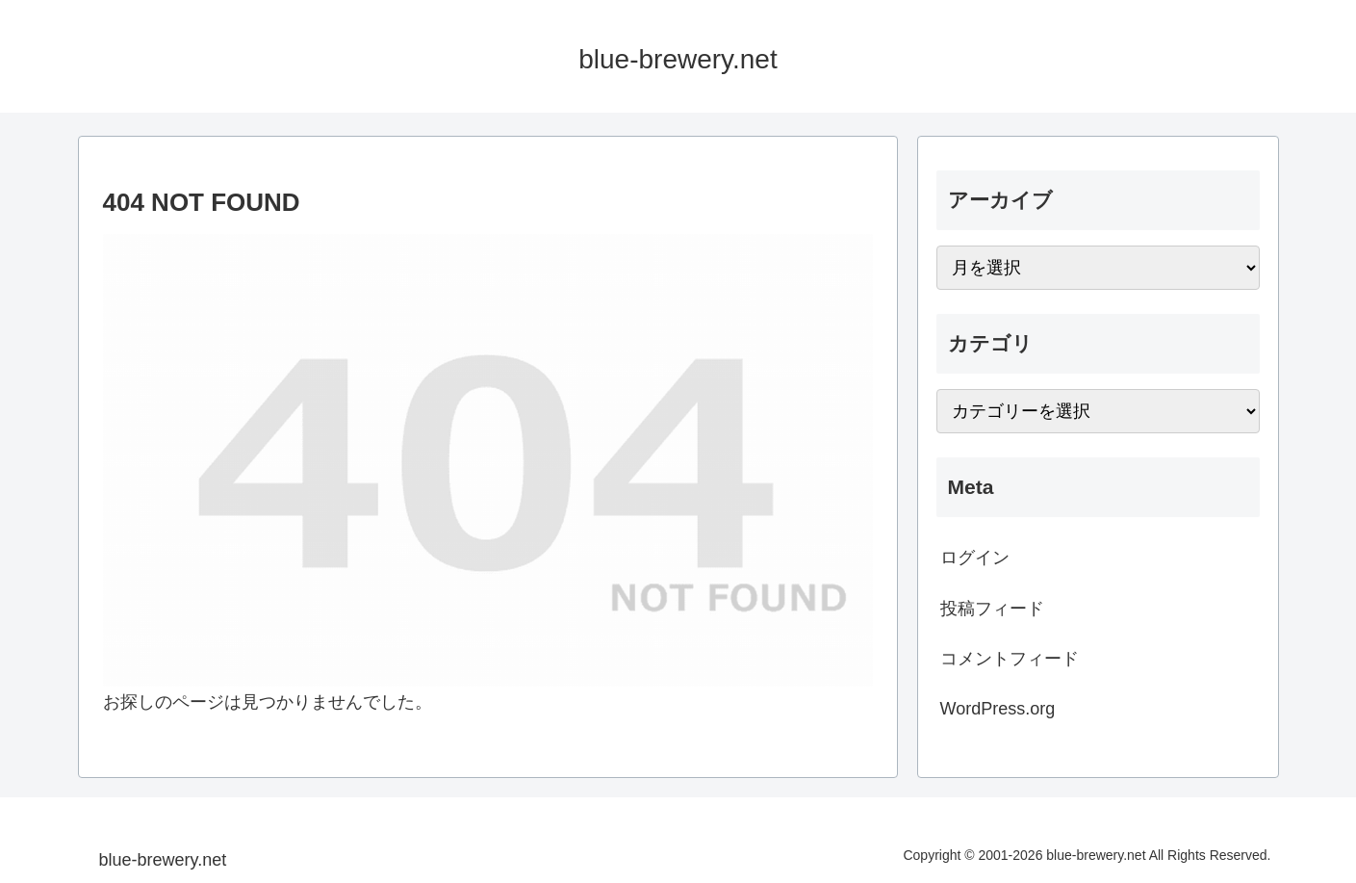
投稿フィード (992, 608)
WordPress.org (998, 708)
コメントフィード (1009, 658)
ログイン (975, 557)
